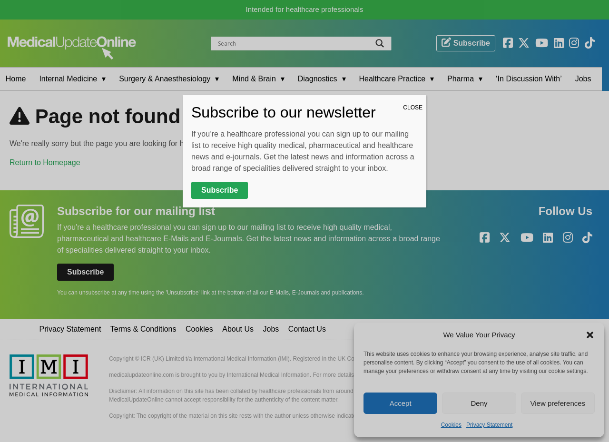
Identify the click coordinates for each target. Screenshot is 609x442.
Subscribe (219, 190)
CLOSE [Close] (412, 107)
